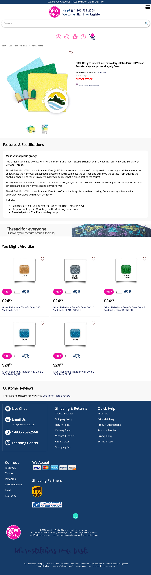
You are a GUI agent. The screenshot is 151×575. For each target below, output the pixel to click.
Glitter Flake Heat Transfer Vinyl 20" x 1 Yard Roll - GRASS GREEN (124, 308)
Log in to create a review (56, 395)
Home (5, 46)
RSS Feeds (10, 495)
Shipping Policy (63, 419)
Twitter (9, 473)
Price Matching (106, 419)
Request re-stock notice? (89, 86)
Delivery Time (62, 430)
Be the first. (101, 73)
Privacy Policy (105, 436)
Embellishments (15, 46)
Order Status (62, 441)
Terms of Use (105, 441)
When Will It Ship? (65, 436)
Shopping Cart (63, 447)
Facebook (10, 467)
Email (8, 490)
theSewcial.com (13, 484)
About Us (103, 413)
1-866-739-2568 (83, 10)
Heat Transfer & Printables (34, 46)
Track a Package (64, 413)
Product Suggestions (109, 424)
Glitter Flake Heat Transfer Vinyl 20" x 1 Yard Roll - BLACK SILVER (73, 308)
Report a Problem (107, 430)
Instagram (11, 478)
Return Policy (62, 424)
